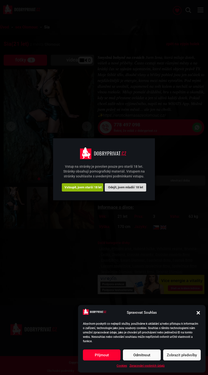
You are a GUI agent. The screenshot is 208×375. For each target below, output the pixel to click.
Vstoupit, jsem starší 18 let (83, 187)
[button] (198, 312)
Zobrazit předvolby (182, 355)
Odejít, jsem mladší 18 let (125, 187)
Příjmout (102, 355)
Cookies (122, 365)
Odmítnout (141, 355)
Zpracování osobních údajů (147, 365)
